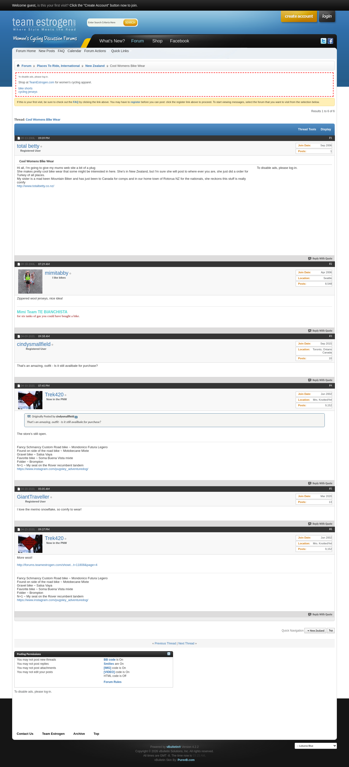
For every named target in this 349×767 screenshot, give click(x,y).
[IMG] (107, 668)
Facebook (179, 41)
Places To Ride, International (58, 66)
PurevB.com (186, 760)
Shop (157, 41)
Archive (79, 734)
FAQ (61, 51)
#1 (330, 138)
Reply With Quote (320, 258)
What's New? (112, 41)
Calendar (74, 51)
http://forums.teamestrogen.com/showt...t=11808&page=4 (57, 565)
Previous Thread (165, 643)
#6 (330, 529)
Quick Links (120, 51)
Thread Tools (307, 129)
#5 (330, 488)
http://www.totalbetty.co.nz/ (35, 186)
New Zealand (94, 66)
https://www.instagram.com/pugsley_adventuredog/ (52, 469)
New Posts (47, 51)
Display (326, 129)
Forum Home (26, 51)
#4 (330, 385)
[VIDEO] (109, 672)
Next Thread (186, 643)
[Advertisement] (293, 200)
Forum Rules (112, 682)
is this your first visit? (53, 5)
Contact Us (25, 734)
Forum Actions (95, 51)
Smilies (109, 663)
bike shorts (25, 88)
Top (331, 630)
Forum (137, 41)
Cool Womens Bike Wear (43, 119)
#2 (330, 264)
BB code (110, 659)
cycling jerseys (27, 92)
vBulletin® (174, 747)
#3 (330, 336)
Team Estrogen (53, 734)
